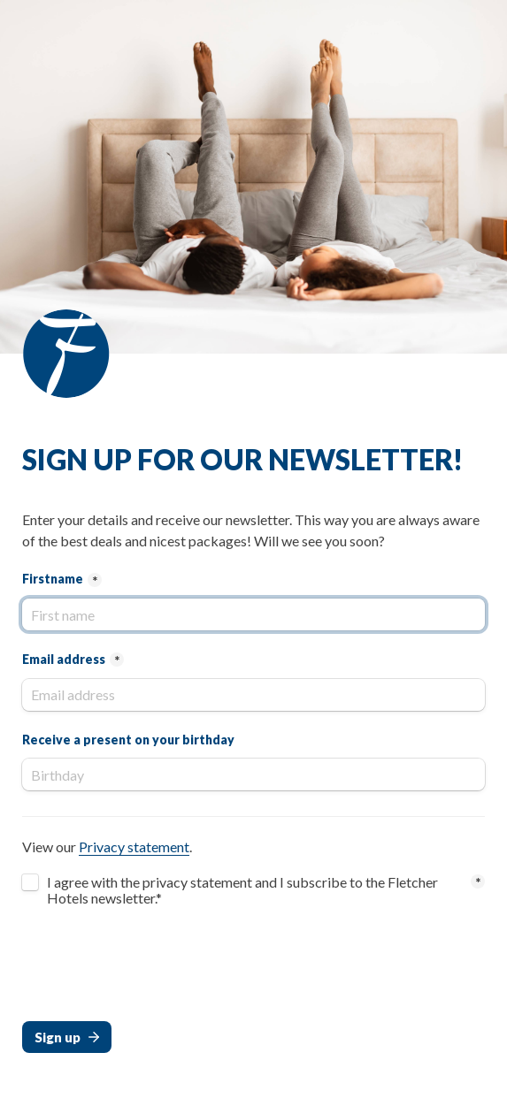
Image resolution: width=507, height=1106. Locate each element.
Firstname (52, 578)
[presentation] (156, 968)
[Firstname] (253, 614)
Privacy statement (134, 846)
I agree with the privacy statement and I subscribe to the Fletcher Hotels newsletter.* (244, 890)
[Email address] (253, 695)
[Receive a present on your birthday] (253, 774)
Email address (63, 659)
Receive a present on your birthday (128, 739)
